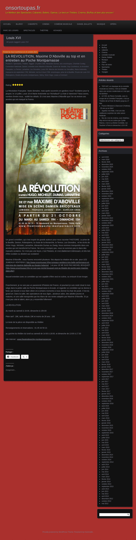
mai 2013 (105, 494)
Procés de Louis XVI (82, 72)
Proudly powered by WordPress (54, 532)
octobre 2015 (106, 430)
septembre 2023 (107, 225)
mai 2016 (105, 413)
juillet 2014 (105, 467)
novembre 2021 (107, 274)
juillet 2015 (105, 438)
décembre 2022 (107, 245)
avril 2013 (105, 496)
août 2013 (105, 489)
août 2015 (105, 435)
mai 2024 (105, 208)
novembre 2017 (107, 372)
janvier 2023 (106, 242)
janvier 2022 (106, 269)
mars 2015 (105, 447)
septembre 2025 (107, 172)
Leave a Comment (60, 75)
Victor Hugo (49, 75)
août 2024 (105, 201)
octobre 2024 (106, 196)
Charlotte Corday (79, 64)
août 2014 (105, 464)
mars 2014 (105, 477)
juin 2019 (105, 328)
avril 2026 (105, 157)
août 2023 (105, 228)
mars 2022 (105, 264)
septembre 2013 (107, 486)
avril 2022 (105, 262)
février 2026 (106, 162)
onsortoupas (55, 72)
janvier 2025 (106, 189)
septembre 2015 (107, 433)
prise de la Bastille (67, 72)
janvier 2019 (106, 340)
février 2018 (106, 364)
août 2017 (105, 379)
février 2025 (106, 186)
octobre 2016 (106, 401)
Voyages (57, 30)
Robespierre (10, 75)
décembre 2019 (107, 313)
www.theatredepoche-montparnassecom (34, 339)
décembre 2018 (107, 342)
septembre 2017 (107, 377)
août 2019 (105, 323)
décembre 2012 (107, 499)
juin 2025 (105, 177)
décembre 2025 (107, 164)
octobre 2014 (106, 460)
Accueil (7, 24)
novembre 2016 (107, 399)
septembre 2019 (107, 321)
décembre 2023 (107, 218)
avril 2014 (105, 474)
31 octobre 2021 (31, 52)
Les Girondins (35, 69)
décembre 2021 (107, 272)
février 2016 (106, 421)
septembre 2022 (107, 252)
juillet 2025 (105, 174)
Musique (101, 24)
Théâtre (44, 30)
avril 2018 (105, 360)
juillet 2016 (105, 408)
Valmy (41, 75)
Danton (24, 67)
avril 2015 (105, 445)
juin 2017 (105, 381)
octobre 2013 (106, 484)
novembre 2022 (107, 247)
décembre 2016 (107, 396)
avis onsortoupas (66, 64)
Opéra (113, 24)
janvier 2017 (106, 394)
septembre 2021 (107, 279)
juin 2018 (105, 355)
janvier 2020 (106, 311)
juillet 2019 (105, 325)
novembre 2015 (107, 428)
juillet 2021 (105, 281)
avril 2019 (105, 333)
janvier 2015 (106, 452)
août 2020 (105, 296)
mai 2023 (105, 233)
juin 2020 (105, 301)
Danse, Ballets (84, 24)
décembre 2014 (107, 455)
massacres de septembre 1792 (17, 72)
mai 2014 (105, 472)
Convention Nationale (13, 67)
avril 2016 (105, 416)
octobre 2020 (106, 291)
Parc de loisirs (10, 30)
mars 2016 (105, 418)
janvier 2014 (106, 482)
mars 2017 (105, 389)
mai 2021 (105, 286)
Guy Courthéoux (73, 67)
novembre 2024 (107, 194)
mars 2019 (105, 335)
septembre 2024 (107, 199)
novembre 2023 (107, 220)
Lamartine (25, 69)
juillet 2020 (105, 299)
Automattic (89, 532)
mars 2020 (105, 306)
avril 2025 (105, 181)
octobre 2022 (106, 250)
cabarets (32, 24)
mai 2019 (105, 330)
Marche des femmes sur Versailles (61, 69)
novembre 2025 (107, 167)
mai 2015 (105, 442)
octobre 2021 (106, 277)
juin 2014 (105, 469)
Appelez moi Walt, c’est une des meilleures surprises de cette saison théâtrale (112, 113)
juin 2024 (105, 206)
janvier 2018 (106, 367)
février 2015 (106, 450)
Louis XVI (44, 69)
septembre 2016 (107, 403)
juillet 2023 (105, 230)
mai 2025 (105, 179)
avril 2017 (105, 386)
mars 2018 (105, 362)
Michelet (32, 72)
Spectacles (29, 30)
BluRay (19, 24)
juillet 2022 (105, 255)
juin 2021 (105, 284)
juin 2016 (105, 411)
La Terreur (17, 69)
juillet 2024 (105, 203)
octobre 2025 (106, 169)
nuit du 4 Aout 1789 (43, 72)
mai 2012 (105, 503)
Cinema (45, 24)
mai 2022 (105, 260)
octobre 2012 (106, 501)
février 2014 (106, 479)
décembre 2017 (107, 369)
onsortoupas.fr (23, 8)
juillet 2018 (105, 352)
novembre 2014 (107, 457)
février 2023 (106, 240)
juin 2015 (105, 440)
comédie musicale (63, 24)
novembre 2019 (107, 316)
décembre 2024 (107, 191)
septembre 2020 (107, 294)
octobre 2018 (106, 347)
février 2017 (106, 391)
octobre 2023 (106, 223)
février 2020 (106, 308)
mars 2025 (105, 184)
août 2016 (105, 406)
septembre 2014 (107, 462)
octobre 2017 (106, 374)
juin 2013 (105, 491)
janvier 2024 (106, 216)
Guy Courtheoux (17, 52)
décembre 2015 (107, 425)
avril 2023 (105, 235)
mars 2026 (105, 159)
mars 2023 (105, 238)
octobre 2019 (106, 318)
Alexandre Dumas (52, 64)
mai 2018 (105, 357)
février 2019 (106, 338)
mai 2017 (105, 384)
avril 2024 (105, 211)
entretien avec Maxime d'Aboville (40, 67)
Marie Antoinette (81, 69)
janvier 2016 (106, 423)
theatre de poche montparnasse (26, 75)
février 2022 (106, 267)
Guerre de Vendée (59, 67)
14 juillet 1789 (40, 64)
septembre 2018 (107, 350)
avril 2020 (105, 303)
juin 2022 (105, 257)
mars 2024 (105, 213)
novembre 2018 (107, 345)
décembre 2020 (107, 289)
